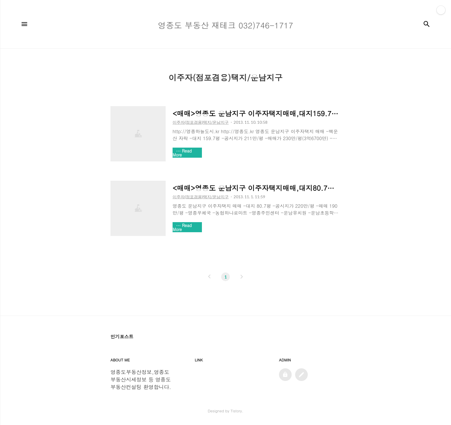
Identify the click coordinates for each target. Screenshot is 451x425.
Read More (182, 153)
